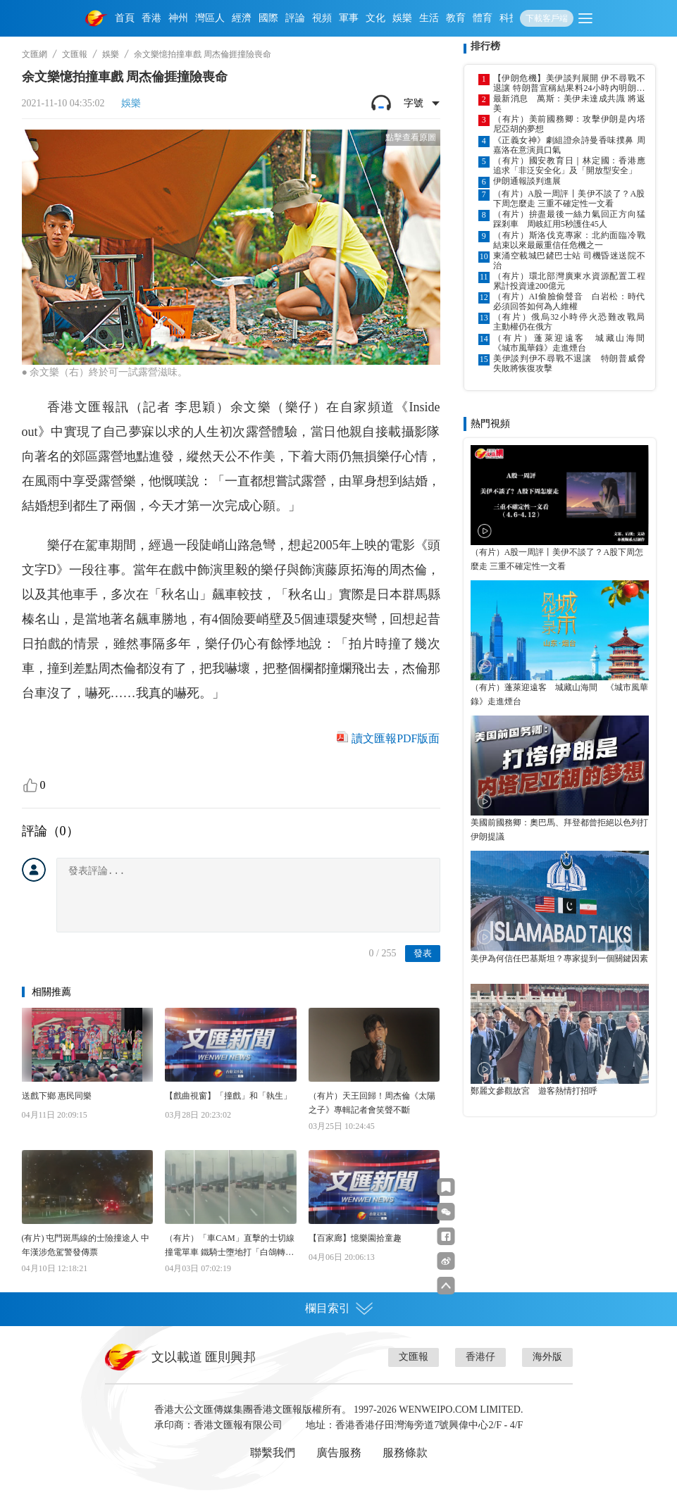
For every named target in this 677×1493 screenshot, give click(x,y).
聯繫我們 (272, 1452)
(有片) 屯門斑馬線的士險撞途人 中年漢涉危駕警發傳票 (86, 1245)
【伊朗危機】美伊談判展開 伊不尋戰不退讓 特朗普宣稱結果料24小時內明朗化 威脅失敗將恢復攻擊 (569, 83)
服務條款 (405, 1452)
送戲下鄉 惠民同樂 (57, 1096)
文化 (375, 18)
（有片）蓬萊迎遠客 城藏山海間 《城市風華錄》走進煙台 (569, 343)
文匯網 (34, 54)
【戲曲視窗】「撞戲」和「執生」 (228, 1096)
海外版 (547, 1356)
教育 (456, 18)
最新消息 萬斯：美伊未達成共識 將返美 (569, 103)
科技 (509, 18)
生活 (429, 18)
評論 (295, 18)
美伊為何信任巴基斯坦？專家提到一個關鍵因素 (559, 958)
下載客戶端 (547, 18)
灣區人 (210, 18)
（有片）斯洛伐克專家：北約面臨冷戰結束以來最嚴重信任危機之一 (569, 240)
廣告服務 (338, 1452)
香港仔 (480, 1356)
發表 (423, 953)
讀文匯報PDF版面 (396, 738)
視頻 (322, 18)
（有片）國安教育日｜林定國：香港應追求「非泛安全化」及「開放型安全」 (569, 165)
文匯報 (74, 54)
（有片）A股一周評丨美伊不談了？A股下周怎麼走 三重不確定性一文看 (569, 198)
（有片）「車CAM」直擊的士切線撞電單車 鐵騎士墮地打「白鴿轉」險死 (229, 1246)
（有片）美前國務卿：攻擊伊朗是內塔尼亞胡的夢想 (569, 124)
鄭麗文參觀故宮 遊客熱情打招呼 (534, 1091)
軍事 (349, 18)
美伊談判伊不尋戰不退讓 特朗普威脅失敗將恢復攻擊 (569, 363)
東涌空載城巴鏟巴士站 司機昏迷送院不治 (569, 260)
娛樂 (402, 18)
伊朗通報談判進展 (527, 181)
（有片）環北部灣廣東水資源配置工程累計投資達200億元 (569, 281)
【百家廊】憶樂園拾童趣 (355, 1238)
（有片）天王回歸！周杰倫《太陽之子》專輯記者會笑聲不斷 (372, 1103)
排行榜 (485, 46)
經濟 (241, 18)
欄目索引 (339, 1308)
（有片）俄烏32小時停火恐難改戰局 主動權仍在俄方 (569, 322)
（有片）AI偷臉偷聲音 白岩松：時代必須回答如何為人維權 (569, 301)
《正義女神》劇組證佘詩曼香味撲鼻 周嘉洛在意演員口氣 (569, 145)
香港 (151, 18)
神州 (178, 18)
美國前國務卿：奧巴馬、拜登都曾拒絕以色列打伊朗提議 (559, 830)
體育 (482, 18)
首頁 (125, 18)
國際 (268, 18)
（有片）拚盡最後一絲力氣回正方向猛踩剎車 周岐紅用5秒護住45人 (569, 219)
